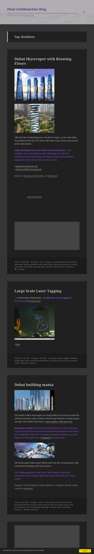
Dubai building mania (33, 384)
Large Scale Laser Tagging (37, 290)
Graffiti (44, 358)
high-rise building (53, 262)
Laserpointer (72, 361)
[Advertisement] (47, 236)
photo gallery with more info (59, 421)
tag (51, 358)
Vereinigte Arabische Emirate (25, 505)
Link (17, 344)
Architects (65, 264)
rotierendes (28, 267)
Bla (42, 262)
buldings (52, 507)
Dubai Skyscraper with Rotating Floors (42, 61)
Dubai (43, 267)
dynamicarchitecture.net (26, 166)
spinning (36, 267)
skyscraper (57, 264)
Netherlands (43, 361)
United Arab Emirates (64, 502)
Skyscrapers (58, 505)
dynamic (49, 267)
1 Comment (20, 269)
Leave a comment (29, 363)
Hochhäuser (50, 502)
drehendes (18, 264)
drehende (64, 262)
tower (41, 264)
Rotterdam (74, 358)
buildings (44, 507)
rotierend (73, 264)
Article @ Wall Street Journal (28, 169)
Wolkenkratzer (58, 267)
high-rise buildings (33, 507)
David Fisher (47, 264)
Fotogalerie (46, 437)
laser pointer (62, 361)
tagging (60, 358)
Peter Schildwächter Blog (26, 9)
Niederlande (19, 361)
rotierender (18, 267)
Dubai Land (68, 505)
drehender (34, 264)
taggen (66, 358)
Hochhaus (73, 262)
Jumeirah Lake (48, 505)
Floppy (35, 262)
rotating (26, 264)
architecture (69, 267)
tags (54, 358)
